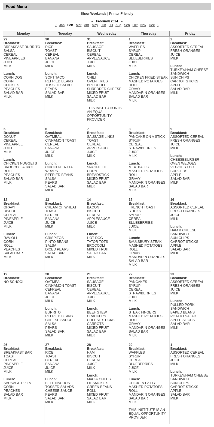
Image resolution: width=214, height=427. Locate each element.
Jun (103, 25)
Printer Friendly (121, 14)
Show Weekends (93, 14)
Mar (79, 25)
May (95, 25)
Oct (135, 25)
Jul (111, 25)
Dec (152, 25)
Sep (127, 25)
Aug (118, 25)
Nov (143, 25)
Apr (86, 25)
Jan (62, 25)
